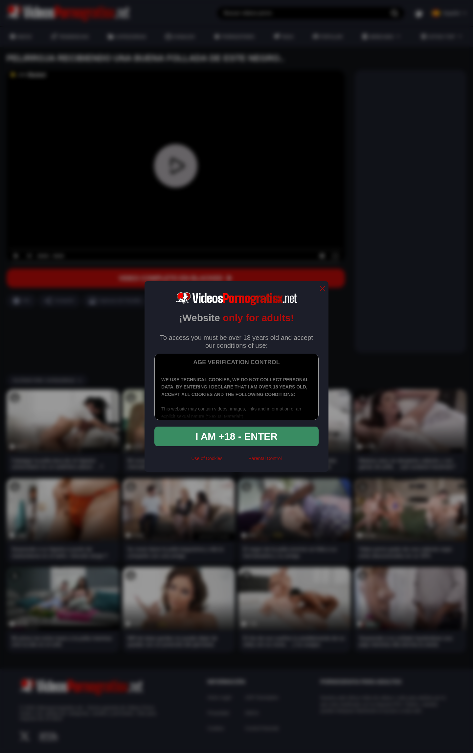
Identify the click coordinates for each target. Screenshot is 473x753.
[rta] (235, 461)
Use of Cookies (206, 458)
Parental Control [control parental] (265, 458)
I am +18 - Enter (236, 436)
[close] (322, 289)
